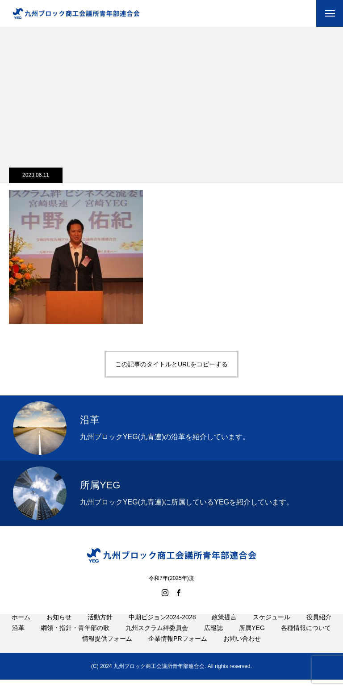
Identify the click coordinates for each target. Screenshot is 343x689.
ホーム (21, 627)
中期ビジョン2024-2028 (162, 627)
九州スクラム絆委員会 (156, 638)
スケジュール (271, 627)
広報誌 (213, 638)
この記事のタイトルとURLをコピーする (171, 364)
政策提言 (224, 627)
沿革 (18, 638)
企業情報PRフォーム (177, 648)
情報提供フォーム (107, 648)
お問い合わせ (242, 648)
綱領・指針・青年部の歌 (75, 638)
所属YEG (252, 638)
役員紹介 (318, 627)
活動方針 (100, 627)
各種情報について (306, 638)
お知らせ (58, 627)
